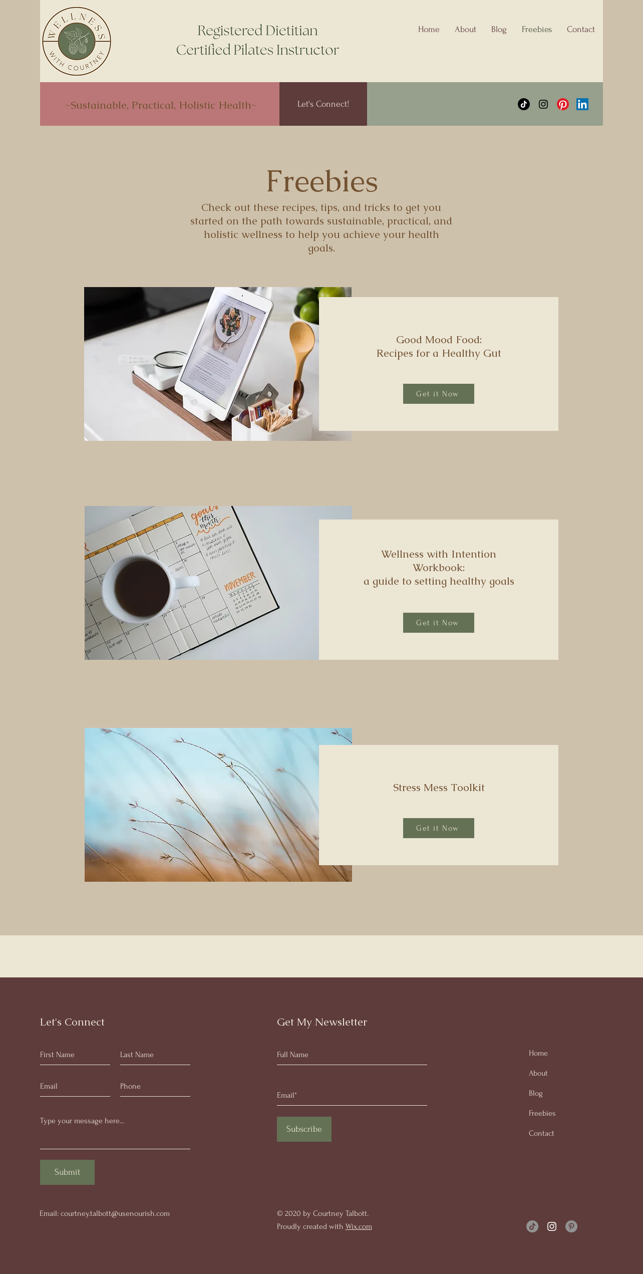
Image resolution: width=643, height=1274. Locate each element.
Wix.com (359, 1226)
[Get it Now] (438, 394)
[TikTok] (524, 104)
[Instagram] (543, 104)
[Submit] (67, 1172)
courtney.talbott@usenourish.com (115, 1213)
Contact (541, 1133)
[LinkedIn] (582, 104)
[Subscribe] (304, 1129)
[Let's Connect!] (323, 104)
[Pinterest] (563, 104)
